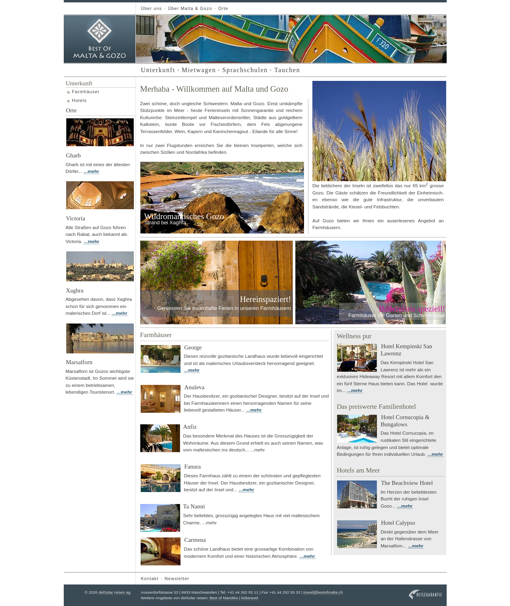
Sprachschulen (245, 70)
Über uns (151, 8)
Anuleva (194, 387)
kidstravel (249, 598)
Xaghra (75, 290)
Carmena (195, 540)
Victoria (75, 218)
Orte (223, 8)
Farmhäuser (86, 91)
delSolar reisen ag (114, 592)
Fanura (192, 466)
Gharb (73, 155)
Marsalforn (79, 362)
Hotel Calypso (398, 523)
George (193, 347)
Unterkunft (158, 70)
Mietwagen (199, 70)
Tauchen (287, 70)
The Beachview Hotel (407, 483)
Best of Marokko (224, 598)
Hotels (79, 100)
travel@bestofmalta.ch (323, 592)
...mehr (91, 171)
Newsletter (177, 578)
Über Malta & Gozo (190, 8)
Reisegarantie (425, 595)
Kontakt (150, 578)
